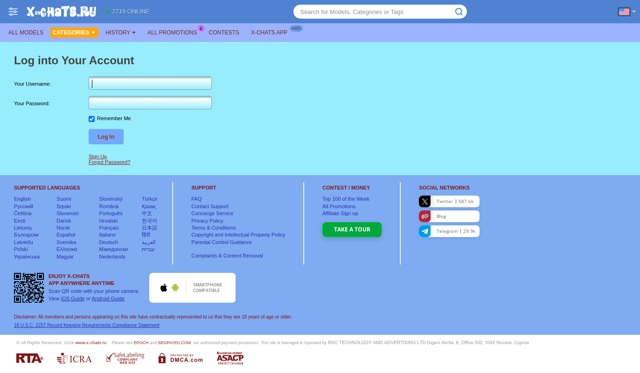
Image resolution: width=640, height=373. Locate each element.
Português (111, 213)
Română (109, 206)
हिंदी (146, 234)
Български (26, 234)
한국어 (149, 221)
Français (109, 228)
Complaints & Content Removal (227, 255)
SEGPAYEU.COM (174, 342)
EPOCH (141, 342)
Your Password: (32, 103)
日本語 (149, 228)
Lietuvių (23, 228)
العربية (148, 242)
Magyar (65, 256)
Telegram (447, 231)
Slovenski (67, 213)
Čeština (22, 213)
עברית (148, 249)
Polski (21, 249)
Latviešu (23, 242)
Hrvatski (108, 221)
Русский (23, 206)
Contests (224, 32)
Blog (432, 216)
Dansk (63, 221)
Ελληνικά (66, 249)
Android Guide (108, 298)
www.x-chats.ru (90, 342)
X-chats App (271, 31)
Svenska (66, 242)
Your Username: (32, 84)
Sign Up (98, 156)
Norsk (63, 228)
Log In (106, 137)
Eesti (19, 221)
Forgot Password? (109, 162)
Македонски (113, 249)
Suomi (63, 199)
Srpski (63, 206)
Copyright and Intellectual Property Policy (238, 234)
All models (25, 32)
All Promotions (174, 31)
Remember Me (114, 118)
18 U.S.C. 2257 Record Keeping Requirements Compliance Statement (87, 325)
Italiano (107, 234)
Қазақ (149, 206)
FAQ (196, 199)
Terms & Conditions (213, 228)
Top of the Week (345, 199)
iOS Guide (73, 298)
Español (65, 234)
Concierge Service (212, 213)
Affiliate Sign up (340, 213)
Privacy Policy (207, 221)
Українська (27, 256)
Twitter (446, 201)
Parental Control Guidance (221, 242)
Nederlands (112, 256)
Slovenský (111, 199)
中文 (147, 213)
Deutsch (108, 242)
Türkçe (150, 199)
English (22, 199)
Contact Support (210, 206)
